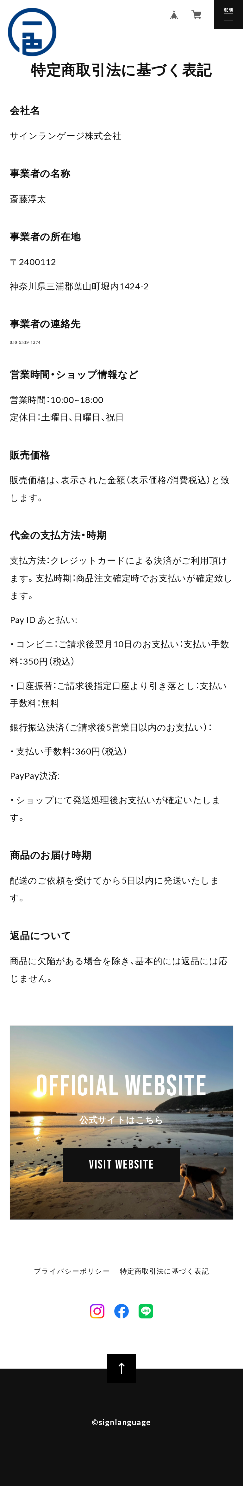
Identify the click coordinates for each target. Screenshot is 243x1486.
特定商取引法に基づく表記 (164, 1281)
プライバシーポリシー (72, 1281)
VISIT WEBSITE (121, 1184)
